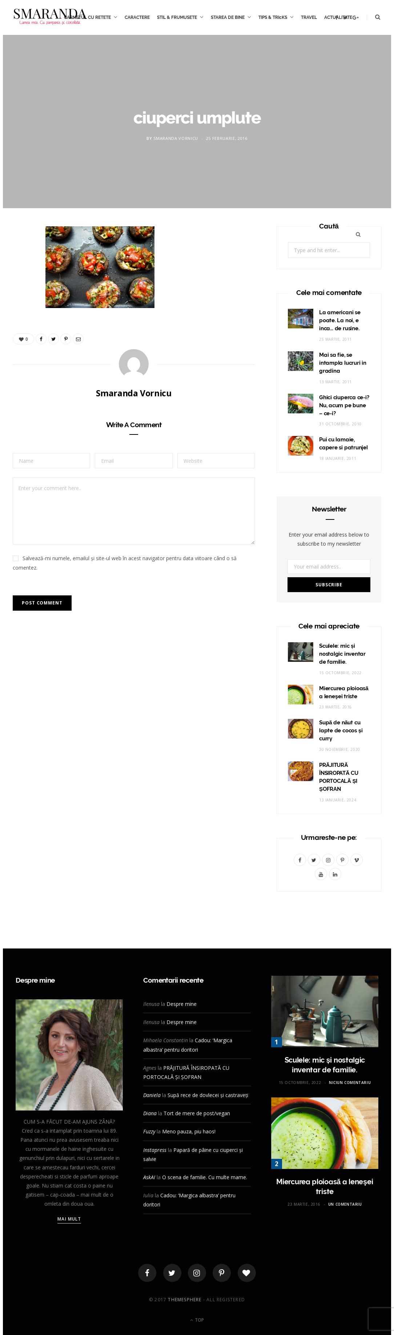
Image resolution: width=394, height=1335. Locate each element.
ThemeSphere (184, 1299)
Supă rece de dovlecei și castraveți (208, 1095)
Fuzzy (149, 1131)
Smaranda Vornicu (175, 138)
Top (197, 1320)
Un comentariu (345, 1204)
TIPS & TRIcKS (272, 17)
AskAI (149, 1177)
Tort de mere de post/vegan (197, 1113)
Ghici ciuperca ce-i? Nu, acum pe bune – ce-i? (344, 405)
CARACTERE (137, 17)
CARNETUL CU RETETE (87, 17)
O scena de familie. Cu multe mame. (204, 1177)
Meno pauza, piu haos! (189, 1131)
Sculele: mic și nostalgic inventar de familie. (342, 654)
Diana (150, 1113)
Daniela (152, 1095)
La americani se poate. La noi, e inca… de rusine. (340, 320)
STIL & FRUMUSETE (177, 17)
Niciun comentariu (350, 1082)
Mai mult (69, 1219)
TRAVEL (309, 17)
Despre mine (181, 1003)
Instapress (154, 1149)
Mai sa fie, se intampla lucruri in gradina (342, 363)
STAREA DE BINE (228, 17)
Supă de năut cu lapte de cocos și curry (341, 730)
